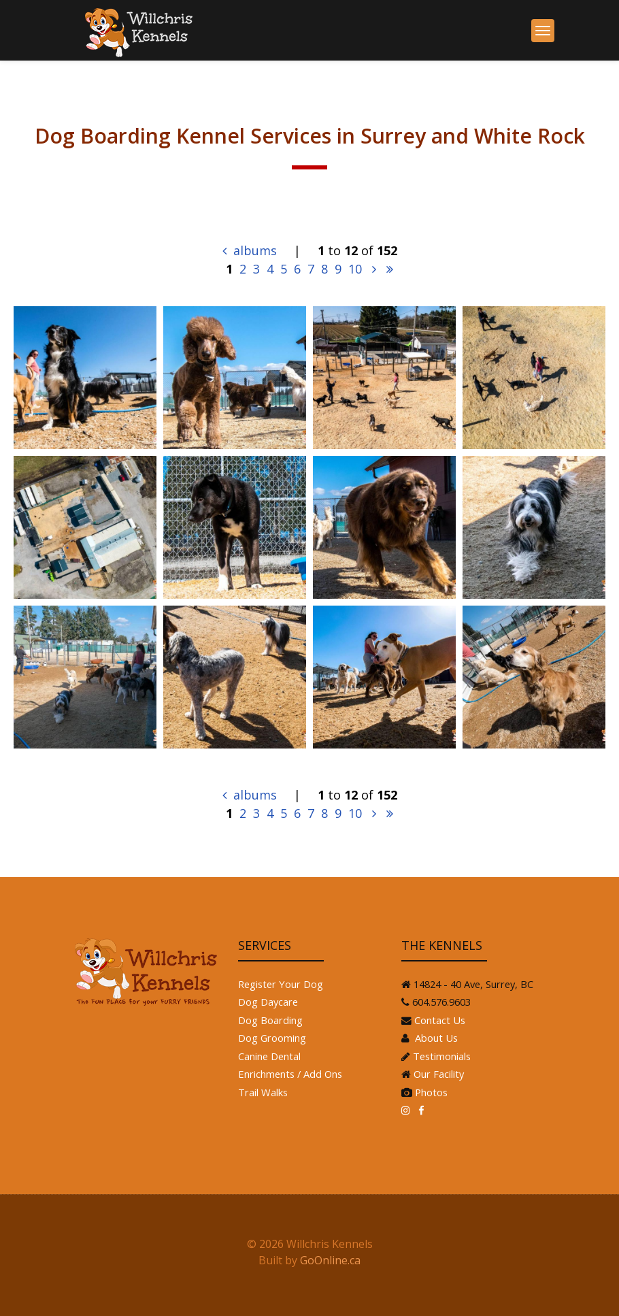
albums (249, 250)
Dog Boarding (270, 1020)
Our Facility (439, 1074)
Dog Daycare (268, 1001)
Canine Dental (269, 1056)
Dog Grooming (272, 1037)
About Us (435, 1037)
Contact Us (439, 1020)
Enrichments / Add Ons (290, 1074)
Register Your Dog (280, 984)
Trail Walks (263, 1092)
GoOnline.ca (330, 1260)
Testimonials (442, 1056)
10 (355, 269)
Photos (431, 1092)
